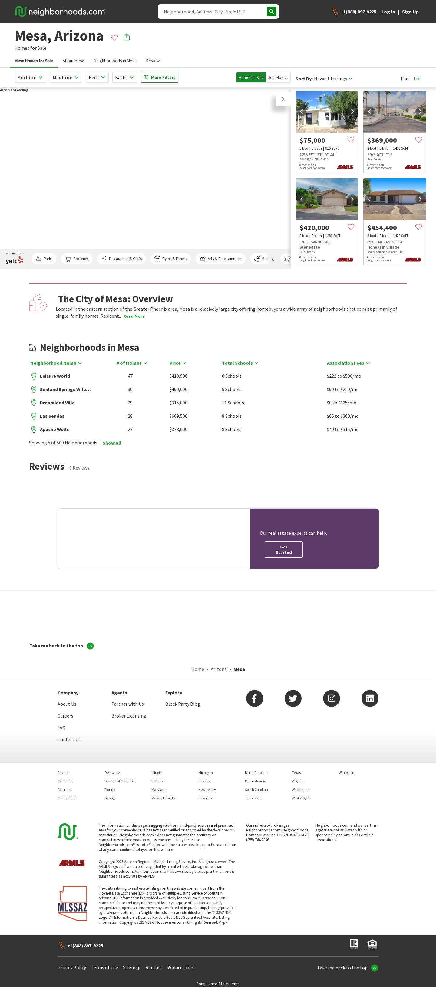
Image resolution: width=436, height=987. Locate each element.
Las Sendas (52, 416)
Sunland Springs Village (65, 389)
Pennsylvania (255, 781)
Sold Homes (278, 77)
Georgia (110, 798)
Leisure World (55, 376)
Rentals (153, 967)
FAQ (62, 727)
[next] (352, 111)
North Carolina (256, 772)
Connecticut (67, 798)
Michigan (205, 772)
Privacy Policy (72, 967)
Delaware (112, 772)
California (65, 781)
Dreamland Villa (57, 403)
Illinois (156, 772)
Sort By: (304, 78)
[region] (145, 178)
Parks (44, 259)
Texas (296, 772)
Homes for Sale (251, 77)
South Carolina (256, 789)
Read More (134, 316)
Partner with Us (127, 704)
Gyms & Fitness (170, 259)
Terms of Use (104, 967)
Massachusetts (163, 798)
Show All (112, 443)
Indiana (157, 781)
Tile (404, 78)
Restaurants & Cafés (121, 259)
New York (205, 798)
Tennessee (253, 798)
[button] (283, 99)
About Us (67, 704)
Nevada (204, 781)
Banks (263, 259)
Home (197, 669)
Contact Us (69, 739)
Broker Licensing (128, 716)
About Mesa (73, 60)
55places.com (181, 967)
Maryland (159, 789)
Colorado (64, 789)
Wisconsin (346, 772)
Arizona (219, 669)
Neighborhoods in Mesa (115, 60)
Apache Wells (54, 429)
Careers (65, 716)
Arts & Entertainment (220, 259)
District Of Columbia (120, 781)
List (417, 78)
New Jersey (207, 789)
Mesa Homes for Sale (34, 60)
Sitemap (131, 967)
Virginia (298, 781)
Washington (301, 789)
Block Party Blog (182, 704)
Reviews (154, 60)
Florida (109, 789)
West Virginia (302, 798)
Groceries (76, 259)
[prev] (301, 111)
